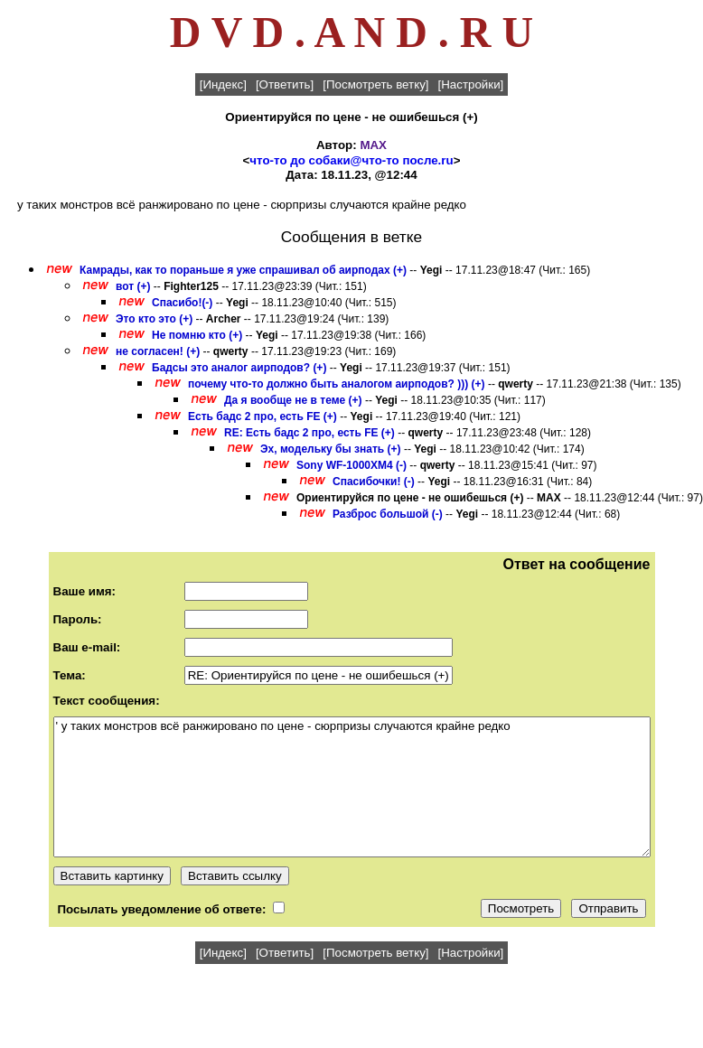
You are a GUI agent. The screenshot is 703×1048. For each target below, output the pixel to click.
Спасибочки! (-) (374, 481)
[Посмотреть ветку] (375, 84)
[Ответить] (285, 84)
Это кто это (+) (154, 319)
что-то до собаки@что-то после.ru (351, 160)
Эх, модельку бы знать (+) (330, 449)
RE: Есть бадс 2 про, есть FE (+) (309, 432)
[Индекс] (223, 84)
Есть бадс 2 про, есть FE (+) (262, 416)
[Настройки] (471, 84)
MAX (373, 145)
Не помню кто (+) (197, 335)
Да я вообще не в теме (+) (293, 400)
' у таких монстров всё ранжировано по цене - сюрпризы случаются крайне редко (352, 786)
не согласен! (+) (158, 351)
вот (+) (133, 286)
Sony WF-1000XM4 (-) (351, 465)
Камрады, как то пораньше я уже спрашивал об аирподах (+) (243, 270)
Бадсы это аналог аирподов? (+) (239, 367)
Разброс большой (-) (388, 514)
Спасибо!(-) (182, 302)
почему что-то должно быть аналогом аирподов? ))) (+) (336, 384)
